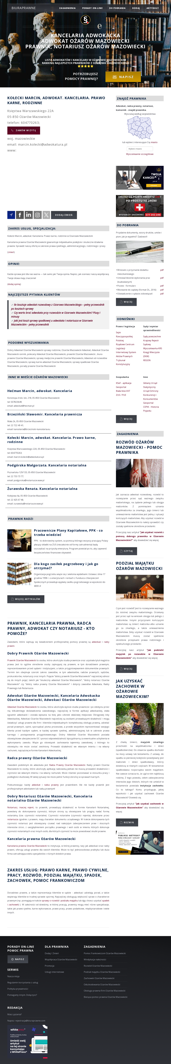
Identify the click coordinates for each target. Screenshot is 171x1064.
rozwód (32, 875)
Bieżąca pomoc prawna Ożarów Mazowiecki (105, 996)
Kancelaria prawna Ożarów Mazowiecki (41, 838)
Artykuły (153, 8)
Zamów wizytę (25, 130)
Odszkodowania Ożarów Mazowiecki (102, 984)
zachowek (19, 880)
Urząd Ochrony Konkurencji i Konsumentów (150, 394)
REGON (147, 360)
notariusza (12, 819)
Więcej (128, 301)
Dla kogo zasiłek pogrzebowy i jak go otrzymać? (66, 566)
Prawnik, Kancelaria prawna (41, 623)
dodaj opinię (14, 284)
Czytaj (128, 551)
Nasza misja (13, 976)
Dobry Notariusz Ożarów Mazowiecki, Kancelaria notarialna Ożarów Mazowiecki (49, 798)
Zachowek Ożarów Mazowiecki (99, 978)
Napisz (126, 77)
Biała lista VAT (123, 390)
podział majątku (63, 875)
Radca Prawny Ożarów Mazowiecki (67, 765)
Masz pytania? (14, 1014)
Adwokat (38, 628)
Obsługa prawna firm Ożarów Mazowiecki (104, 990)
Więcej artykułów (27, 599)
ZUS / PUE (121, 394)
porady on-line (92, 8)
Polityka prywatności (17, 988)
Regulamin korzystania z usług (22, 982)
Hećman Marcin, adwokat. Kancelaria (39, 391)
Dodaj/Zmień (64, 214)
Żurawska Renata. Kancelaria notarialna (42, 488)
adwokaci (96, 641)
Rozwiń (129, 822)
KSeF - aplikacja (123, 383)
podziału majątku (69, 900)
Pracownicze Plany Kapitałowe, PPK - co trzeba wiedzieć (68, 532)
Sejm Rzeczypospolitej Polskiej (124, 336)
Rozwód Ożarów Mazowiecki (98, 965)
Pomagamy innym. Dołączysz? (22, 994)
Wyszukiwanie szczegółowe (139, 154)
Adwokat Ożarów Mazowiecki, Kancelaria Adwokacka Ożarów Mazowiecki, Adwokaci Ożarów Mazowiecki (53, 697)
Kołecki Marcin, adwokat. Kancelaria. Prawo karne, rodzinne (51, 439)
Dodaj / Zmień (52, 953)
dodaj (136, 8)
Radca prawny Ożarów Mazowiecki (37, 758)
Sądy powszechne (152, 336)
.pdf (162, 269)
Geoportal (121, 387)
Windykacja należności (95, 959)
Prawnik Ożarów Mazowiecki (21, 660)
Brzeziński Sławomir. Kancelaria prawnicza (44, 414)
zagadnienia (67, 8)
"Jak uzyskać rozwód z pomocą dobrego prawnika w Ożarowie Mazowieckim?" (140, 536)
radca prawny (51, 784)
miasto (154, 142)
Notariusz (70, 628)
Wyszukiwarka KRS (152, 348)
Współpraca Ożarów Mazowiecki (61, 959)
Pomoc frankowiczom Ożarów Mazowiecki (105, 953)
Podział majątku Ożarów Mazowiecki (102, 971)
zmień (11, 252)
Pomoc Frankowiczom (59, 880)
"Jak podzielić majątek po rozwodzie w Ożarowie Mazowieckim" (140, 654)
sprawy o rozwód (50, 900)
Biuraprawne (24, 8)
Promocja (49, 965)
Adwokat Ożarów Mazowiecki (22, 706)
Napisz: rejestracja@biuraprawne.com (26, 1020)
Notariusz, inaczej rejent (20, 807)
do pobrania (117, 8)
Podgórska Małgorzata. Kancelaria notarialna (47, 465)
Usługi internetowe (54, 971)
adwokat (36, 784)
